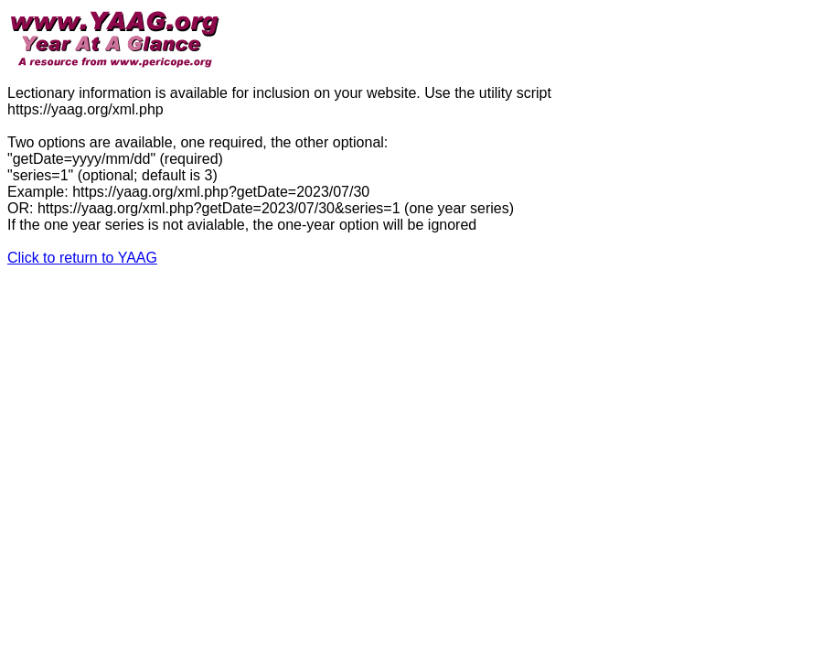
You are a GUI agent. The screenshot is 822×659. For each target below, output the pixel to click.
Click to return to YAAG (82, 257)
